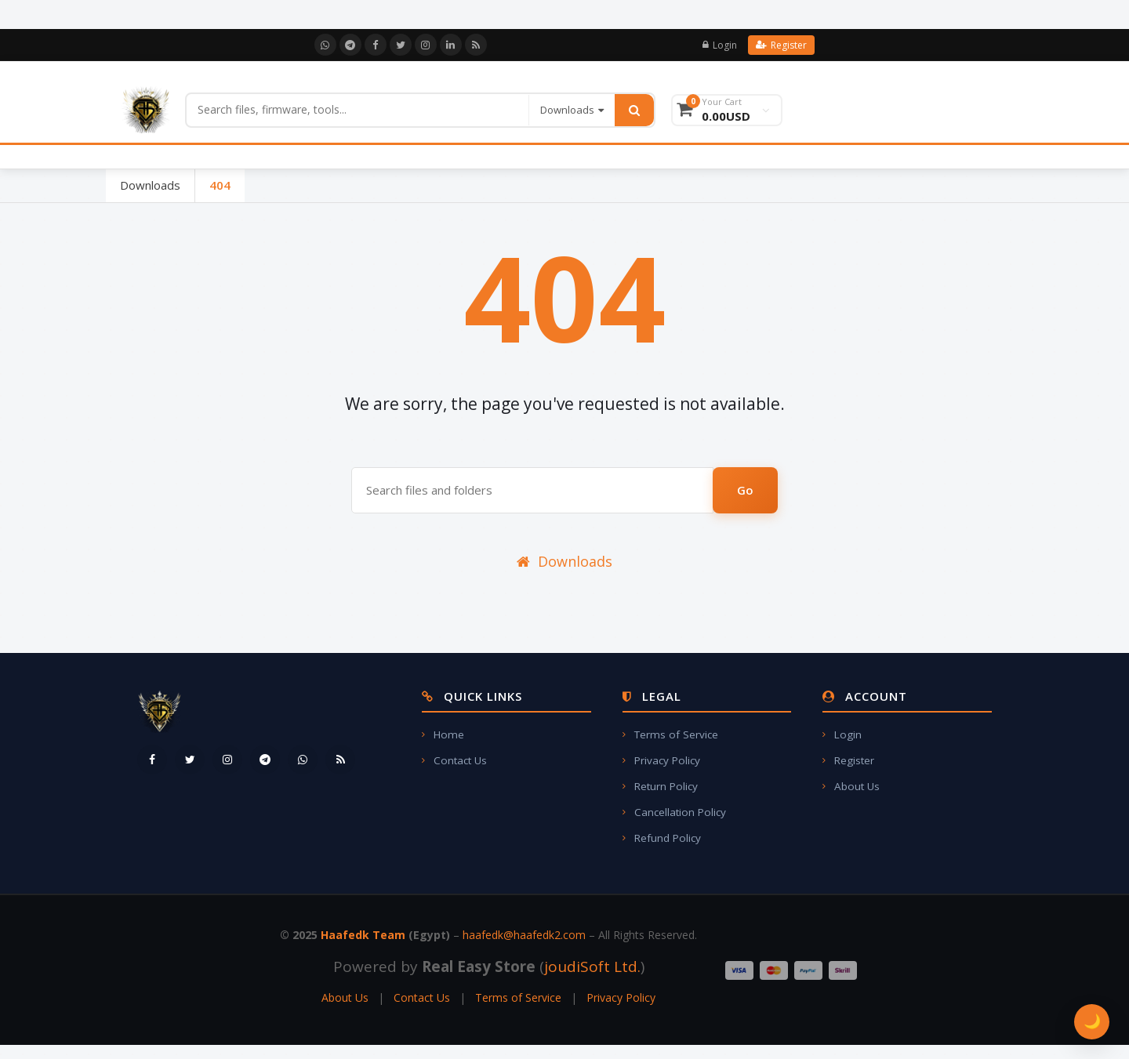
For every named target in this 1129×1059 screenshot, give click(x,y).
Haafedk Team (363, 934)
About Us (851, 786)
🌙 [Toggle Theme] (1092, 1021)
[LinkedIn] (451, 45)
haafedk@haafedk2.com (524, 934)
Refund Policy (662, 838)
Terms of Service (670, 734)
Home (443, 734)
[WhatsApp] (325, 45)
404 (220, 185)
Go (745, 490)
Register (781, 45)
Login (719, 45)
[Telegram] (350, 45)
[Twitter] (401, 45)
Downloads (150, 185)
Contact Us (454, 760)
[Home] (145, 109)
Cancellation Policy (674, 812)
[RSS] (476, 45)
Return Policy (660, 786)
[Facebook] (376, 45)
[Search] (357, 109)
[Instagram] (426, 45)
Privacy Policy (661, 760)
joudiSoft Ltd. (592, 966)
